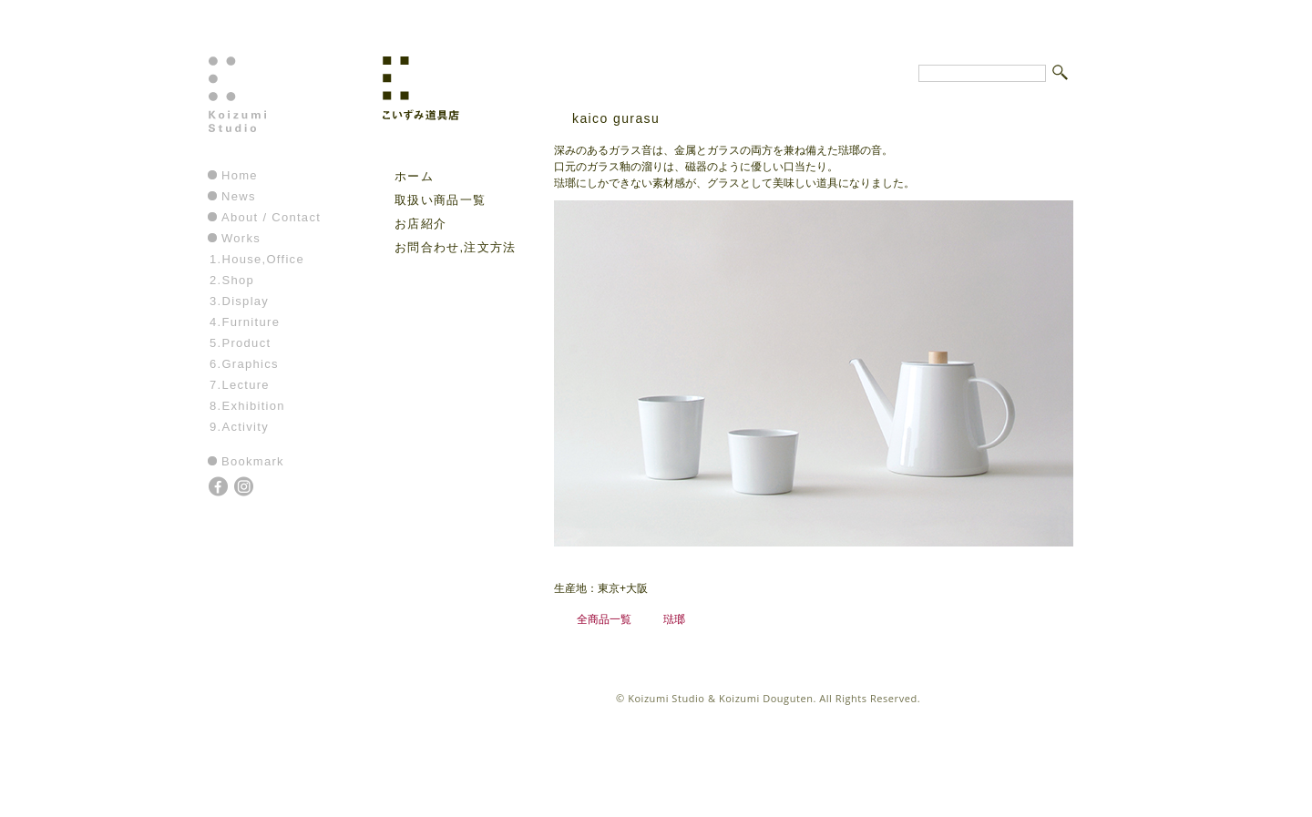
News (238, 196)
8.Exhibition (247, 406)
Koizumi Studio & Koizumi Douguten (720, 698)
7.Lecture (240, 385)
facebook (219, 488)
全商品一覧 (604, 619)
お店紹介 (420, 223)
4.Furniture (245, 322)
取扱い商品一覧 (440, 200)
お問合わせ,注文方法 (456, 247)
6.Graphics (244, 364)
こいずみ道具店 (449, 110)
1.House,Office (257, 259)
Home (239, 175)
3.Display (239, 301)
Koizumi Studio (276, 110)
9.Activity (239, 427)
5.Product (240, 343)
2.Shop (232, 280)
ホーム (414, 176)
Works (241, 238)
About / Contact (271, 217)
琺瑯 (674, 619)
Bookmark (252, 461)
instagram (245, 488)
